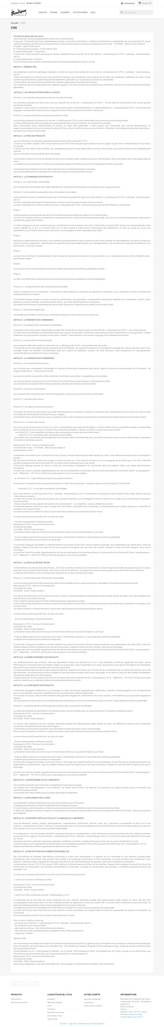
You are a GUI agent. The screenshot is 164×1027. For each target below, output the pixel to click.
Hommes (65, 12)
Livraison (51, 999)
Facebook (13, 983)
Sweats (42, 12)
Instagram (30, 983)
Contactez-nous (54, 1015)
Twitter (19, 983)
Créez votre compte (93, 1006)
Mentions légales (54, 1002)
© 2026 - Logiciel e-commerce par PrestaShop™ (82, 1023)
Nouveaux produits (19, 1002)
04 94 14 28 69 (33, 3)
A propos (51, 1009)
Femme (53, 12)
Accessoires (80, 12)
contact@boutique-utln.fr (131, 1017)
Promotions (16, 999)
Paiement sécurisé (55, 1012)
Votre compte (92, 994)
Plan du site (52, 1019)
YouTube (25, 983)
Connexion (89, 1002)
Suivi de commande (92, 999)
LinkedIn (36, 983)
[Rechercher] (136, 12)
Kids (93, 12)
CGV (49, 1006)
